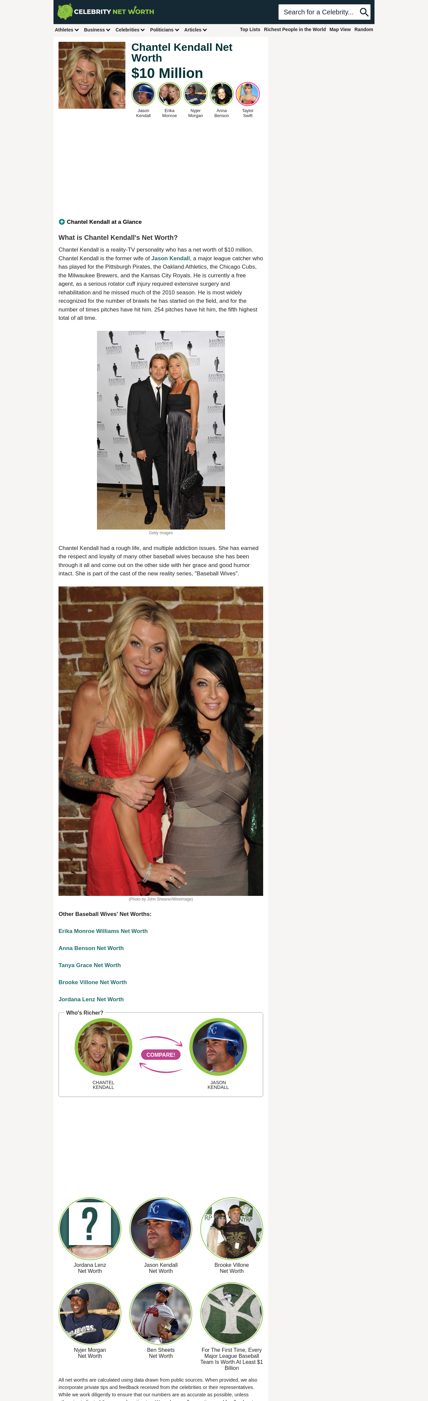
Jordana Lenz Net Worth (91, 999)
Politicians (165, 29)
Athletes (67, 29)
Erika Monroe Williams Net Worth (103, 931)
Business (97, 29)
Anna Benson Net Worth (91, 948)
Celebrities (130, 29)
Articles (195, 29)
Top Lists (250, 29)
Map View (340, 29)
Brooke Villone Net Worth (93, 982)
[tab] (161, 222)
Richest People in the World (295, 29)
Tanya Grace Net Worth (90, 965)
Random (363, 29)
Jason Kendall (170, 258)
